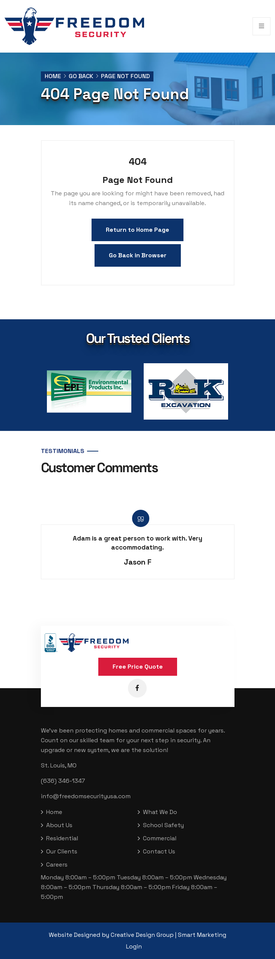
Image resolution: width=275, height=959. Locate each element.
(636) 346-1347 (63, 781)
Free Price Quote (138, 667)
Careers (57, 864)
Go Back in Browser (138, 255)
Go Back (81, 76)
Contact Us (159, 851)
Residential (62, 838)
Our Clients (61, 851)
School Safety (163, 825)
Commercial (159, 838)
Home (53, 76)
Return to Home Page (137, 230)
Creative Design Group (142, 935)
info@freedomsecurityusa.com (86, 796)
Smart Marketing (202, 935)
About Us (59, 825)
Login (134, 946)
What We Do (160, 812)
